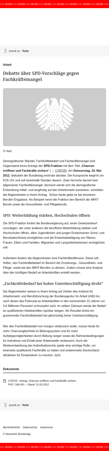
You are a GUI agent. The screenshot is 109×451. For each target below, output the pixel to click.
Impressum (46, 427)
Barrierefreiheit (11, 427)
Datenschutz (30, 427)
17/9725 (58, 170)
